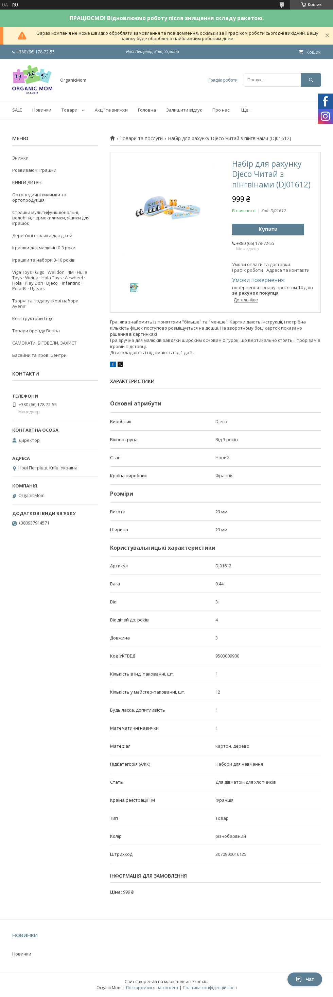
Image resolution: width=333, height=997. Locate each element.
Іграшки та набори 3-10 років (43, 260)
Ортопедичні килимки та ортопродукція (39, 197)
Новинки (41, 110)
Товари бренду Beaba (36, 331)
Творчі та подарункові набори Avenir (45, 303)
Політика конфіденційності (210, 988)
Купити (268, 229)
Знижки (20, 158)
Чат (305, 979)
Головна (147, 110)
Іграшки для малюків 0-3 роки (43, 248)
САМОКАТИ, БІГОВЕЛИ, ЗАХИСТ (44, 343)
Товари (69, 110)
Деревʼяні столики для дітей (42, 235)
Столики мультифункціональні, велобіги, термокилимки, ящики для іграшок (50, 217)
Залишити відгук (184, 110)
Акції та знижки (111, 110)
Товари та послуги (141, 138)
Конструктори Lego (33, 318)
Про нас (220, 110)
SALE (17, 110)
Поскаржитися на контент (152, 988)
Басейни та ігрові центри (39, 355)
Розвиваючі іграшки (34, 170)
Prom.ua (200, 981)
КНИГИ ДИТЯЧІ (27, 182)
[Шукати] (311, 79)
